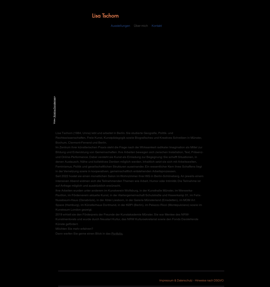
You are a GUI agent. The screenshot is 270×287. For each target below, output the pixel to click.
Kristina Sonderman (54, 107)
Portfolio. (117, 233)
